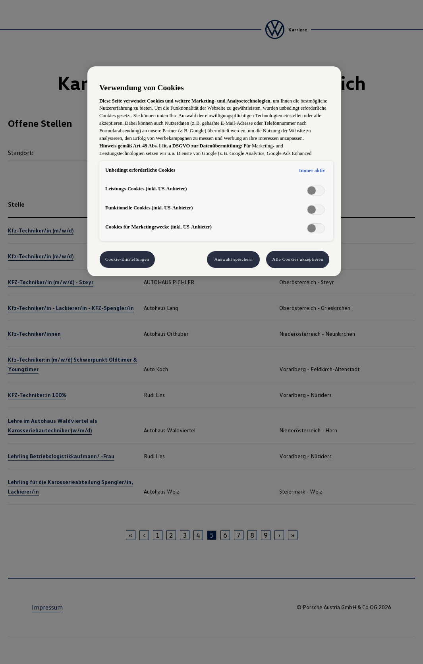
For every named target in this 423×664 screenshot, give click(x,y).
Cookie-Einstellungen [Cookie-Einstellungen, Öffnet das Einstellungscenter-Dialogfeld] (127, 259)
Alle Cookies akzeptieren (297, 259)
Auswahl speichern (233, 259)
